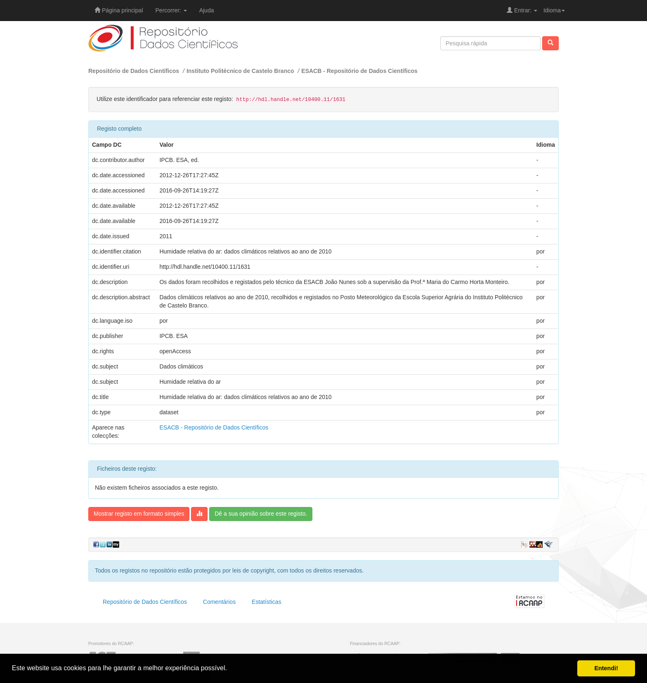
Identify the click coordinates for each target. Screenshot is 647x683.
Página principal (118, 10)
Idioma (554, 10)
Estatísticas (266, 602)
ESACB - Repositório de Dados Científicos (359, 71)
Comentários (219, 602)
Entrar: (522, 10)
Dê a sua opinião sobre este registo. (261, 513)
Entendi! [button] (606, 668)
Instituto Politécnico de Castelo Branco (240, 71)
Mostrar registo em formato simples (139, 513)
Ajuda (206, 10)
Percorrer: (171, 10)
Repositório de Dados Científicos (133, 71)
